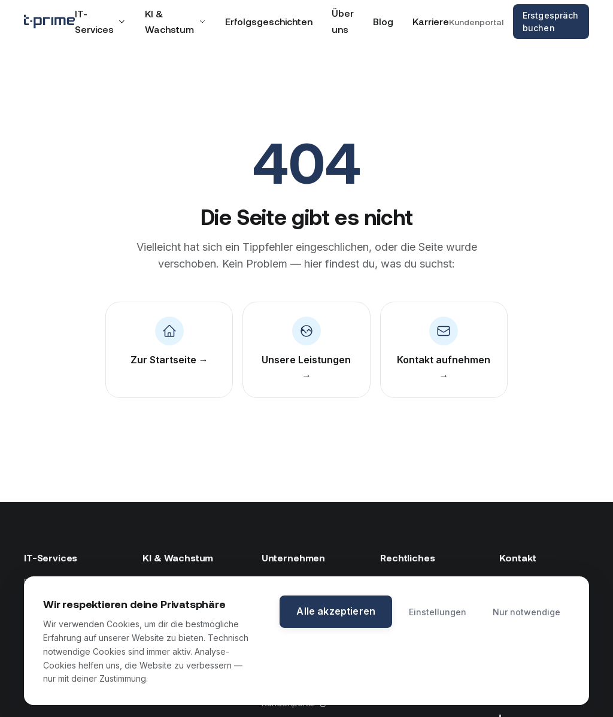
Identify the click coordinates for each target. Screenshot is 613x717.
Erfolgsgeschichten (268, 21)
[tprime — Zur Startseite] (49, 21)
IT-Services (100, 21)
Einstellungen (437, 612)
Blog (383, 21)
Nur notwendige (526, 612)
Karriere (430, 21)
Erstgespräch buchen (551, 21)
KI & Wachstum (175, 21)
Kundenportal (476, 22)
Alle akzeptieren (335, 611)
